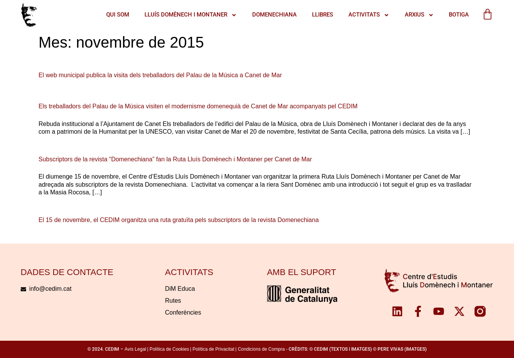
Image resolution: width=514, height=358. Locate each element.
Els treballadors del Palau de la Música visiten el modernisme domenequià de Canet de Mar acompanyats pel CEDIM (198, 106)
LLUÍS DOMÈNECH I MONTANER (190, 15)
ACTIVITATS (368, 15)
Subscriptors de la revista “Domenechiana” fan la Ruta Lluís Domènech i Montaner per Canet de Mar (175, 159)
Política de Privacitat (213, 349)
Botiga (458, 14)
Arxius (419, 15)
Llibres (322, 14)
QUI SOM (117, 14)
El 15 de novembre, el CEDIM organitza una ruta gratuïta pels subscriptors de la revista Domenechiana (179, 220)
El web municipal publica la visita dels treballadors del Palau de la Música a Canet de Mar (160, 75)
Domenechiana (274, 14)
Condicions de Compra (261, 349)
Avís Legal (135, 349)
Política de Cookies (169, 349)
